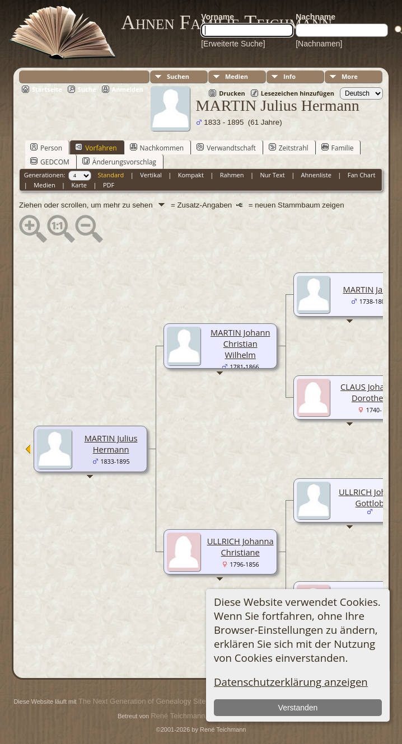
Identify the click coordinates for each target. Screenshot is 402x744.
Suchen (178, 76)
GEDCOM (49, 162)
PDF (108, 185)
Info (289, 76)
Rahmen (232, 175)
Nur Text (272, 175)
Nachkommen (157, 148)
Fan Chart (362, 175)
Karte (79, 185)
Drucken (232, 93)
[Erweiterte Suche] (233, 43)
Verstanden (298, 707)
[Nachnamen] (319, 43)
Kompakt (191, 175)
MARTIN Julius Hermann (111, 443)
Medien (236, 76)
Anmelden (127, 89)
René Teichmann (178, 716)
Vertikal (151, 175)
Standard (110, 175)
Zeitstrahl (288, 148)
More (350, 76)
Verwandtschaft (226, 148)
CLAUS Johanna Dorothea (369, 392)
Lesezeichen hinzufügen (297, 93)
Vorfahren (95, 148)
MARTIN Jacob (369, 289)
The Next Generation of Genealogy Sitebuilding (154, 701)
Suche (87, 89)
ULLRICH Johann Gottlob (370, 497)
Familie (337, 148)
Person (46, 148)
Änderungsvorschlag (119, 162)
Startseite (47, 89)
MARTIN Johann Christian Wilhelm (240, 343)
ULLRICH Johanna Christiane (240, 546)
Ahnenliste (316, 175)
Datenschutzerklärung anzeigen (291, 682)
